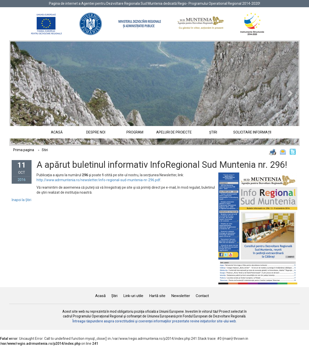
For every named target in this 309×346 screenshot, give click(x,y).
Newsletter (180, 296)
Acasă (57, 132)
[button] (32, 93)
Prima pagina (23, 150)
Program (134, 132)
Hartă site (157, 296)
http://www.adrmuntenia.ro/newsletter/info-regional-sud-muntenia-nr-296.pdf (98, 180)
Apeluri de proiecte (174, 132)
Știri (213, 132)
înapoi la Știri (21, 200)
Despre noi (95, 132)
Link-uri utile (133, 296)
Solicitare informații (252, 132)
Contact (202, 296)
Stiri (45, 150)
